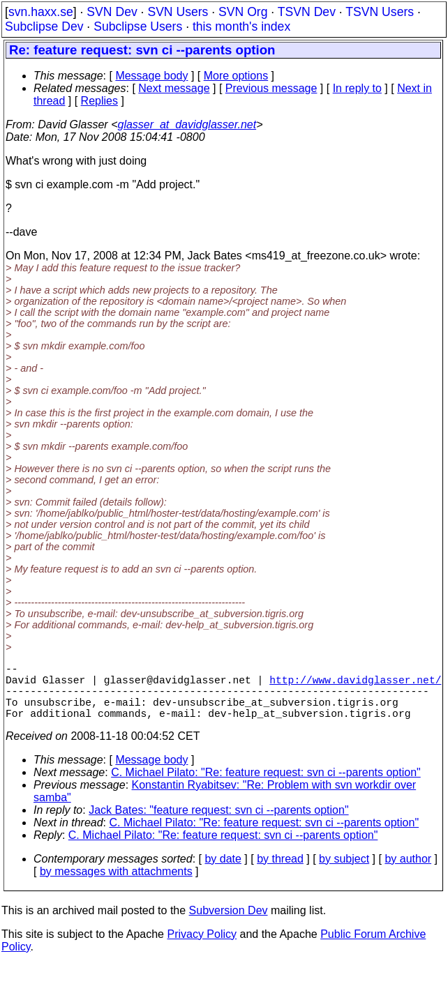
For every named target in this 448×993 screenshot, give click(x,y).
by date (222, 873)
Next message (173, 88)
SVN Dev (112, 12)
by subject (344, 873)
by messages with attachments (116, 885)
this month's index (241, 26)
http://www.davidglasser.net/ (355, 685)
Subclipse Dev (44, 26)
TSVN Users (379, 12)
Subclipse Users (138, 26)
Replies (99, 101)
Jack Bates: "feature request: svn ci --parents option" (218, 824)
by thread (280, 873)
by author (407, 873)
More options (236, 76)
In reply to (357, 88)
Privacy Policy (202, 948)
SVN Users (177, 12)
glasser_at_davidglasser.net (186, 124)
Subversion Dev (228, 924)
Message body (151, 76)
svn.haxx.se (40, 12)
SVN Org (242, 12)
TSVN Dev (307, 12)
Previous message (271, 88)
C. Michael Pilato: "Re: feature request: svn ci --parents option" (266, 786)
